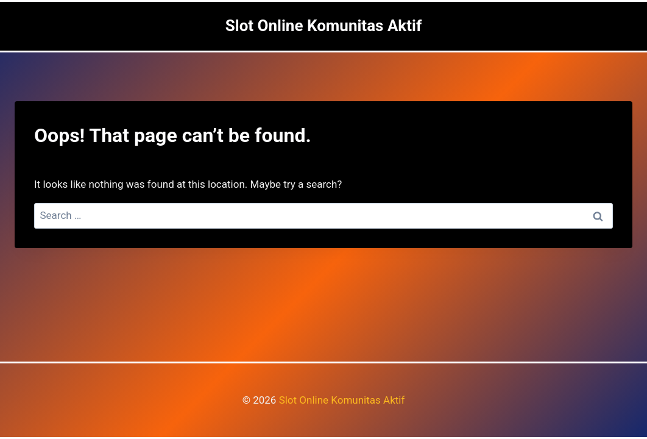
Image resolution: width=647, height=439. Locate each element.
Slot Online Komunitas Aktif (342, 400)
